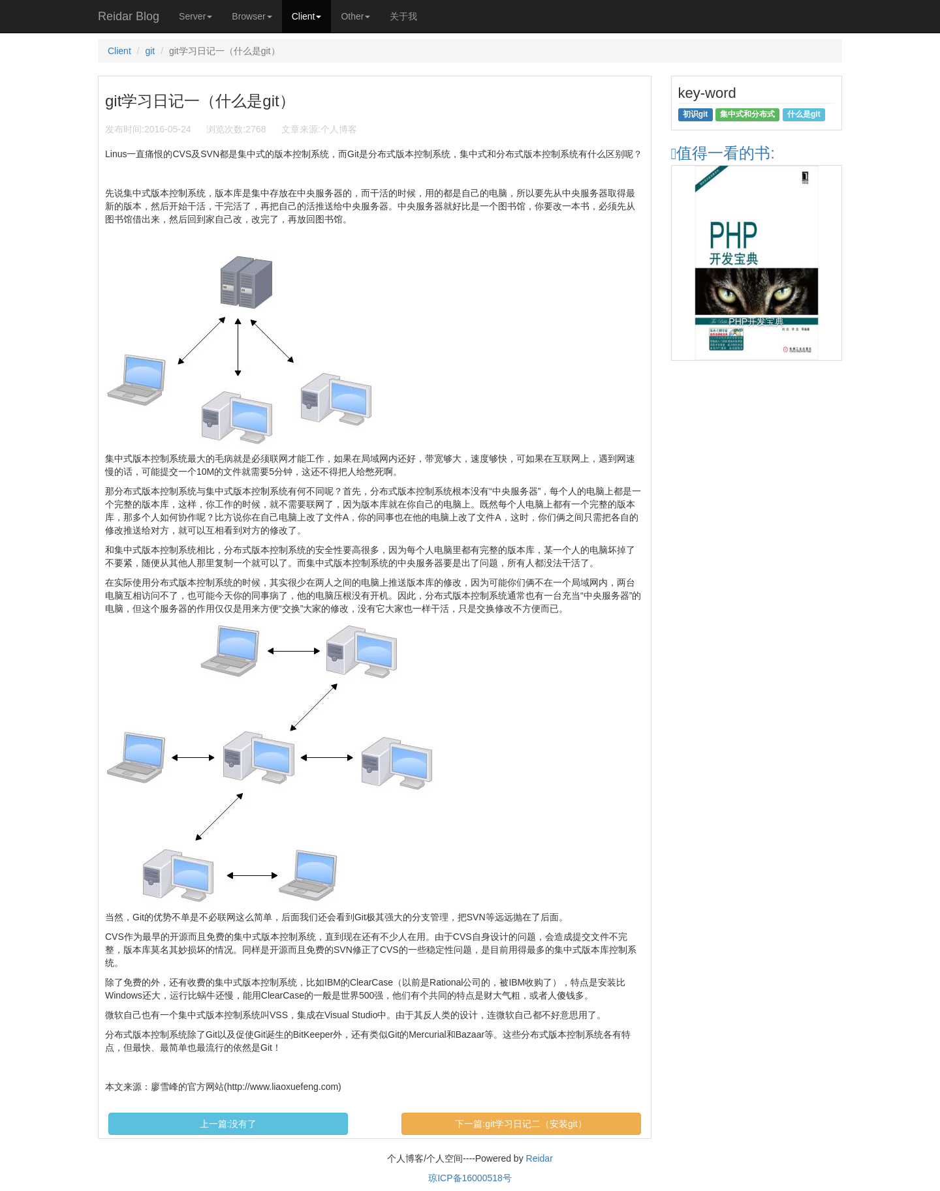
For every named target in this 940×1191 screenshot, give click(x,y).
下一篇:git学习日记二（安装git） (520, 1124)
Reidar (539, 1158)
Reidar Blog (128, 16)
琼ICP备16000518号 (470, 1178)
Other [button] (355, 16)
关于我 (403, 16)
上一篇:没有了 (228, 1124)
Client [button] (307, 16)
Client (119, 51)
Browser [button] (252, 16)
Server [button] (195, 16)
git (150, 51)
